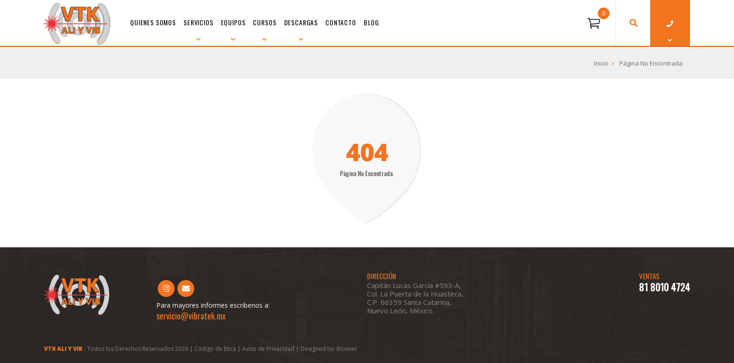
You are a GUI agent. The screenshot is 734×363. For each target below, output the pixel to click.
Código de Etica (215, 349)
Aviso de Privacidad (269, 349)
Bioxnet (347, 349)
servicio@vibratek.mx (191, 316)
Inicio (601, 63)
